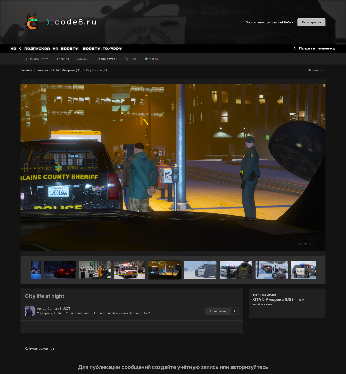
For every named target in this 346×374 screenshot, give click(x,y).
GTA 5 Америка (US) (273, 299)
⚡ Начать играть (36, 59)
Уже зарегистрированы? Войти (269, 22)
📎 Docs (131, 59)
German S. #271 (58, 308)
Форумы (82, 59)
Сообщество (106, 61)
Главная (63, 59)
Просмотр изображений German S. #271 (121, 313)
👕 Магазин (153, 59)
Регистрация (311, 22)
